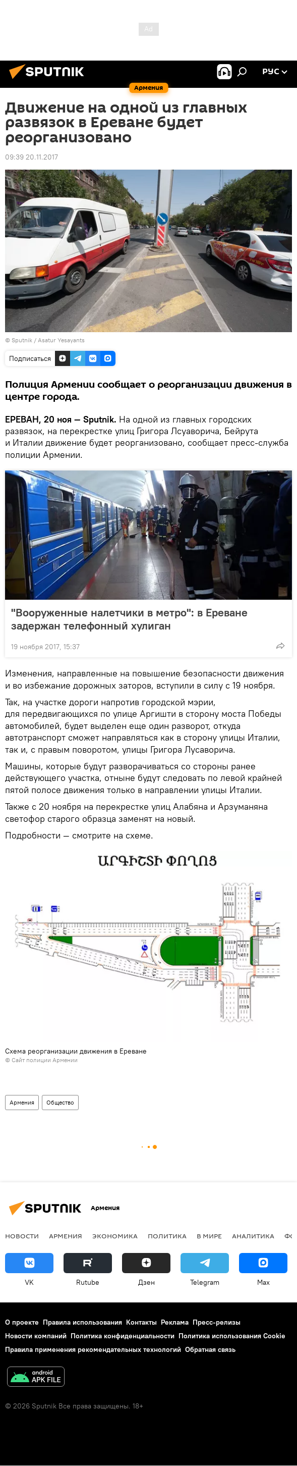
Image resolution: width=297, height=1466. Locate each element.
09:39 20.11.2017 (31, 157)
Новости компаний (36, 1335)
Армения (22, 1102)
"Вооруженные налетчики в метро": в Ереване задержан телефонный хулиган (129, 619)
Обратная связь (210, 1349)
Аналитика (253, 1235)
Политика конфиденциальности (122, 1335)
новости (22, 1235)
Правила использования (82, 1322)
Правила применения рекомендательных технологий (93, 1349)
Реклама (175, 1322)
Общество (60, 1102)
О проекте (22, 1322)
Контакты (141, 1322)
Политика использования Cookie (232, 1335)
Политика (167, 1235)
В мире (209, 1235)
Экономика (115, 1235)
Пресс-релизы (217, 1322)
